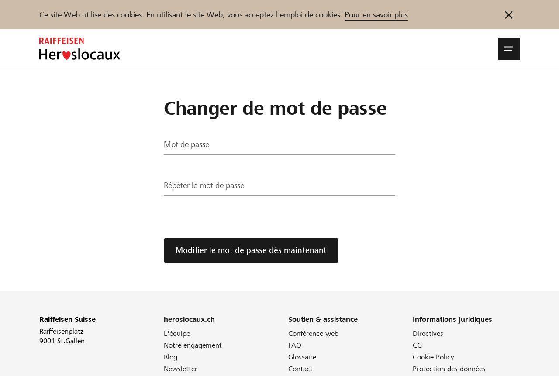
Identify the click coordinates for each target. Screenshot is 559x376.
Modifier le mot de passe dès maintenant (251, 250)
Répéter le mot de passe (204, 185)
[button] (509, 49)
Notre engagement (193, 345)
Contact (300, 369)
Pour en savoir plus (376, 14)
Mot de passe (186, 144)
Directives (428, 333)
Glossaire (302, 357)
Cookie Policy (433, 357)
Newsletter (180, 369)
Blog (170, 357)
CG (417, 345)
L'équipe (177, 333)
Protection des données (449, 369)
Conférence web (313, 333)
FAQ (294, 345)
